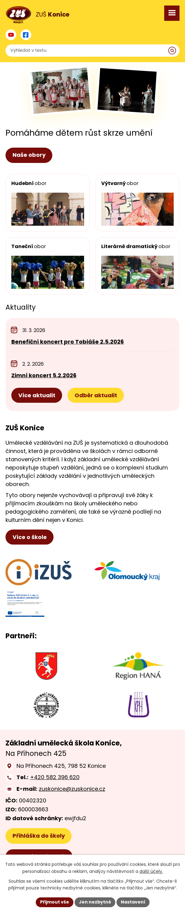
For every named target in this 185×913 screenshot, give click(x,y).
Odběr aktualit (96, 395)
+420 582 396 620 (55, 777)
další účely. (151, 871)
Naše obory (29, 155)
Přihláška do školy (39, 835)
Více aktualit (36, 395)
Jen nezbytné (95, 902)
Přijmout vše (54, 902)
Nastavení (133, 902)
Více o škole (30, 537)
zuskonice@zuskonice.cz (72, 789)
